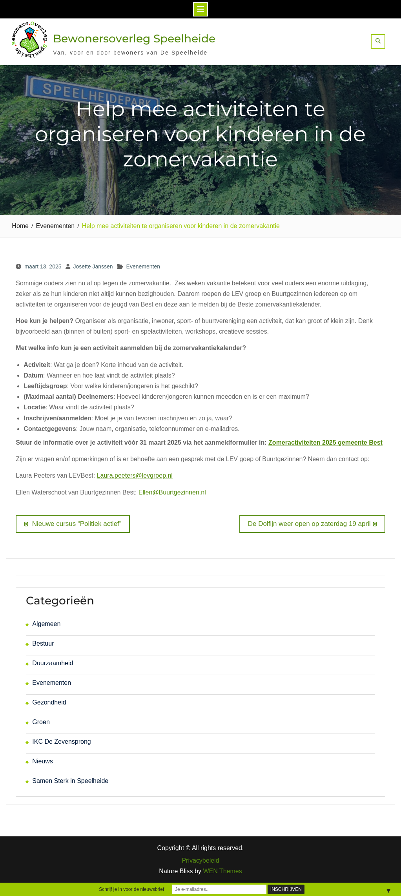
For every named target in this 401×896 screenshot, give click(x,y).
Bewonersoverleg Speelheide (134, 38)
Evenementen (143, 266)
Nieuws (42, 761)
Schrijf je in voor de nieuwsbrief (131, 889)
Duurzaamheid (52, 663)
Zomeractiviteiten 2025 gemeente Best (325, 442)
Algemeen (46, 623)
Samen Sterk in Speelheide (70, 780)
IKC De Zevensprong (61, 741)
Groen (40, 722)
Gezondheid (49, 702)
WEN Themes (222, 871)
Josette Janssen (93, 266)
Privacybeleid (200, 861)
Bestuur (43, 643)
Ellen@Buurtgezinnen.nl (172, 492)
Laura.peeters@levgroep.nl (135, 475)
